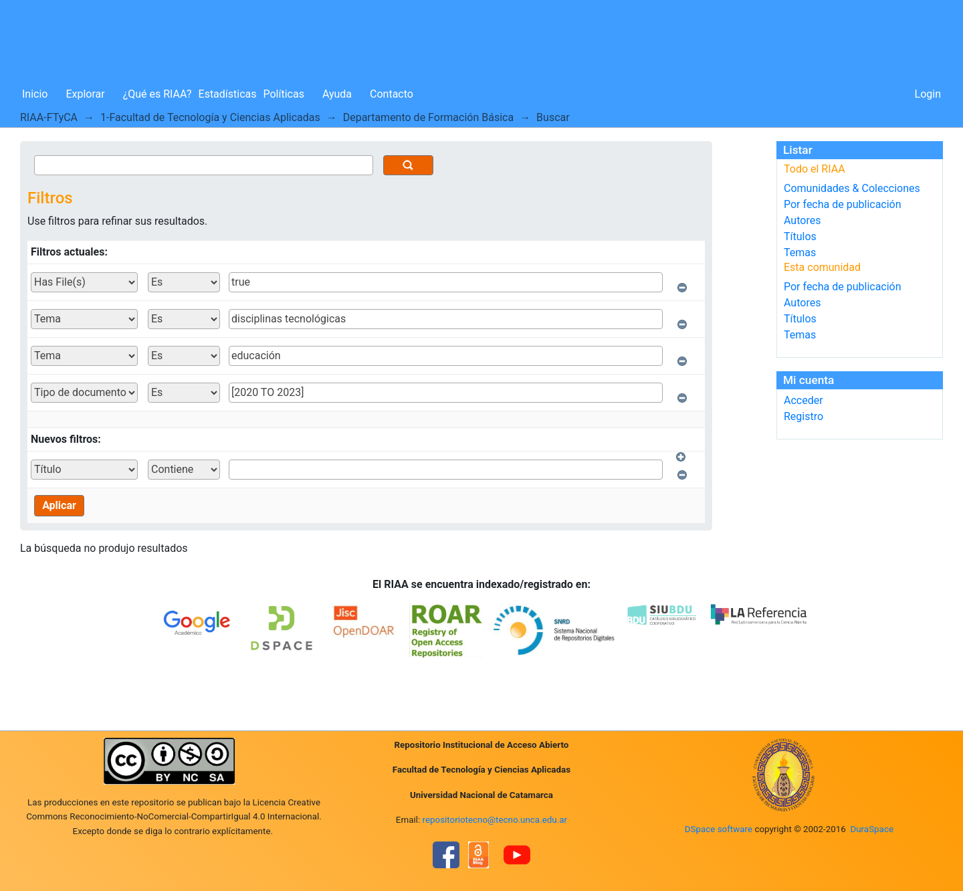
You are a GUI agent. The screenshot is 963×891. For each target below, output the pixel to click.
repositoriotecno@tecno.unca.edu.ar (495, 820)
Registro (803, 416)
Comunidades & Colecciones (852, 188)
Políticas (283, 94)
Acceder (803, 400)
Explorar (85, 94)
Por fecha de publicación (842, 204)
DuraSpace (871, 829)
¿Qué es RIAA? (157, 94)
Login (928, 94)
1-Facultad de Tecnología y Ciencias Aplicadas (210, 117)
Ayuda (337, 94)
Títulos (800, 236)
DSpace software (718, 829)
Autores (802, 220)
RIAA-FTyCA (49, 117)
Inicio (34, 94)
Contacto (391, 94)
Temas (800, 252)
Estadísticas (228, 94)
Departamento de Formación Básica (428, 117)
